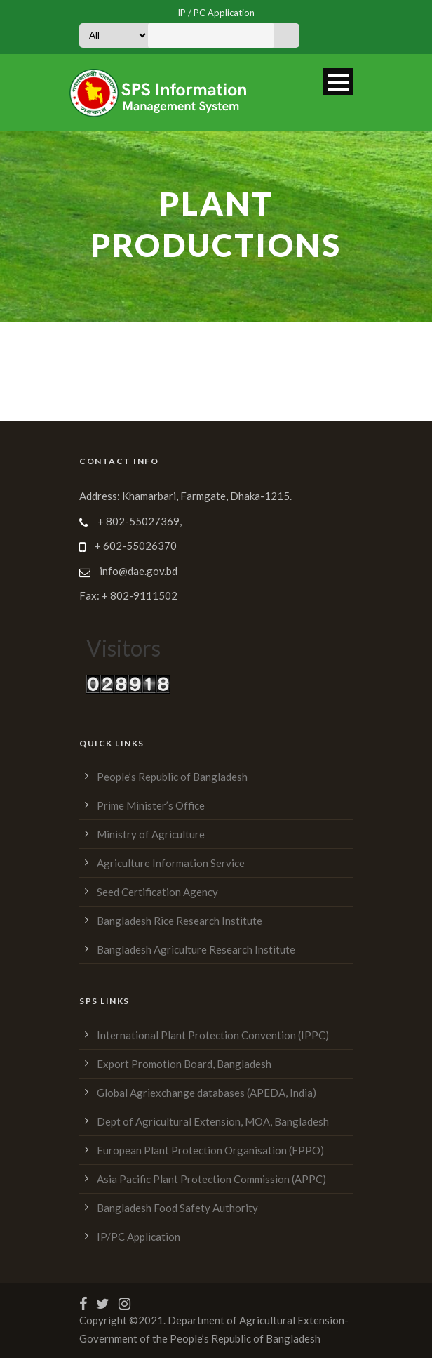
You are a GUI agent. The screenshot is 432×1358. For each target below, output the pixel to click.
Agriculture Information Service (171, 863)
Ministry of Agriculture (151, 834)
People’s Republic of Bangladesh (172, 776)
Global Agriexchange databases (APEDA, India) (206, 1092)
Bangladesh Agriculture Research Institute (196, 949)
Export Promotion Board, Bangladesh (184, 1063)
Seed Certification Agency (157, 891)
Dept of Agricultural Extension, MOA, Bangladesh (213, 1121)
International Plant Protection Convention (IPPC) (213, 1035)
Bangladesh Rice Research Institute (179, 920)
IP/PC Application (138, 1236)
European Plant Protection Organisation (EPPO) (210, 1150)
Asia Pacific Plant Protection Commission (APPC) (211, 1179)
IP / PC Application (216, 12)
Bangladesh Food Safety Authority (177, 1207)
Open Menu (338, 81)
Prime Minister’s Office (151, 805)
